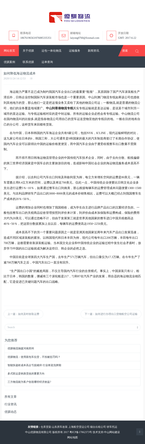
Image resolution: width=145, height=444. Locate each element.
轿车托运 (112, 426)
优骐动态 (11, 411)
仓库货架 (46, 426)
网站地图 (72, 437)
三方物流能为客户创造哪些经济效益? (29, 381)
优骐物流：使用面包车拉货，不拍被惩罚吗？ (34, 357)
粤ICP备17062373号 (80, 432)
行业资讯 (11, 404)
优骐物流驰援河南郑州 (21, 348)
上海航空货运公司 (78, 426)
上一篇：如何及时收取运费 (23, 314)
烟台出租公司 (98, 426)
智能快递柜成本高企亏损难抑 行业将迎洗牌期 (34, 365)
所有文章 (11, 396)
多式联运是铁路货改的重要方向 (26, 373)
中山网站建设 (112, 432)
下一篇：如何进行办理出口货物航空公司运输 (111, 314)
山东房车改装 (60, 426)
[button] (28, 50)
